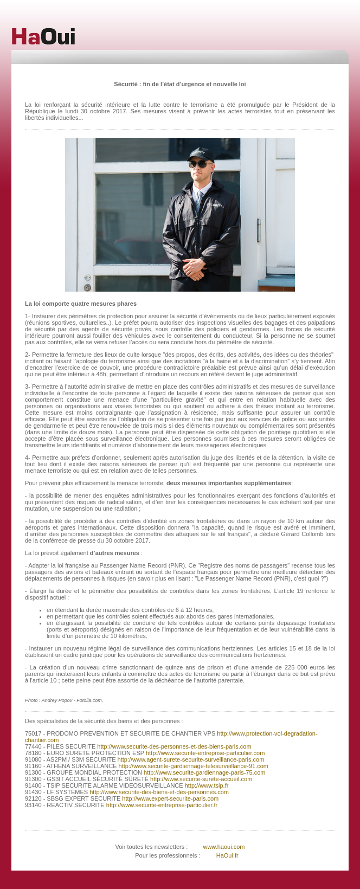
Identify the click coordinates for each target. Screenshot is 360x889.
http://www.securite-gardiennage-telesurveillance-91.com (192, 766)
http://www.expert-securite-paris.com (169, 798)
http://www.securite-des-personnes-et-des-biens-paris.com (173, 746)
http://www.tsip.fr (206, 785)
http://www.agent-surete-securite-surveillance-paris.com (190, 759)
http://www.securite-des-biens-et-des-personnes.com (158, 792)
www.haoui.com (223, 846)
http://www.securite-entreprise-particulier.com (204, 753)
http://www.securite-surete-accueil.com (200, 779)
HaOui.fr (227, 855)
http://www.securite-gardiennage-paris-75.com (203, 772)
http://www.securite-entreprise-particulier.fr (161, 805)
